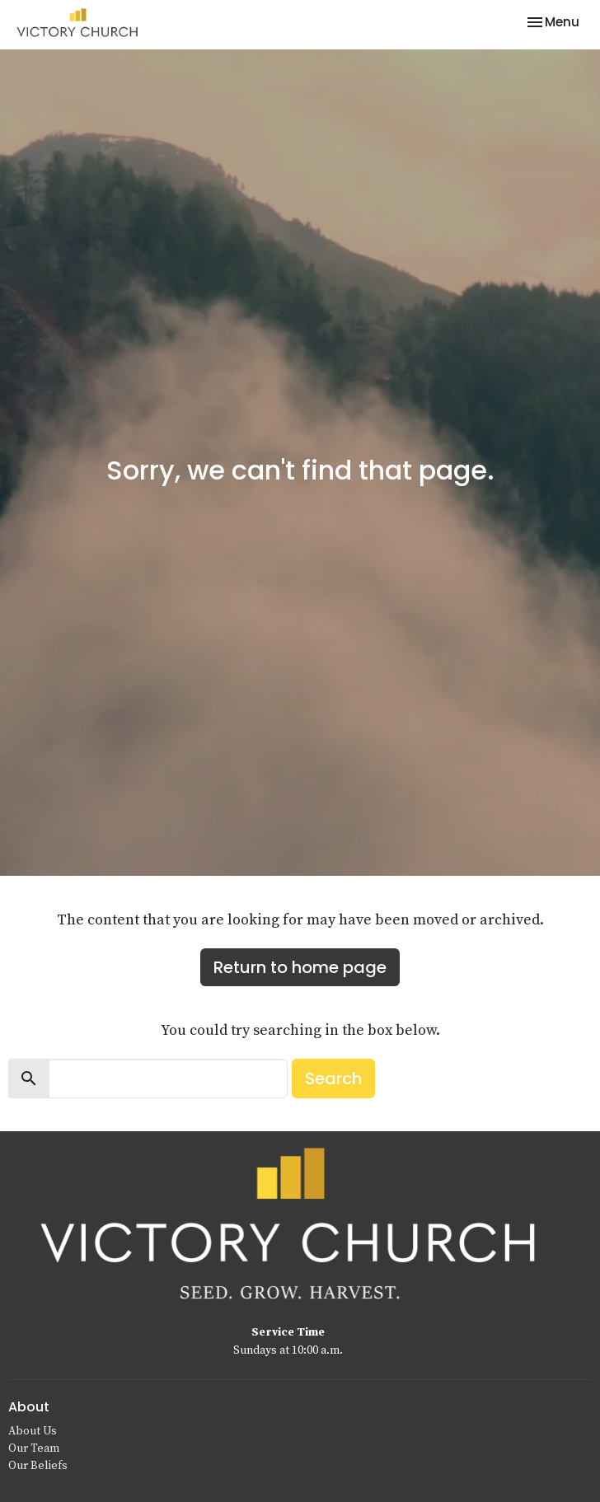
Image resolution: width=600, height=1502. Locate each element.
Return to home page (300, 967)
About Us (32, 1431)
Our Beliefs (38, 1465)
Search (333, 1078)
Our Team (33, 1448)
